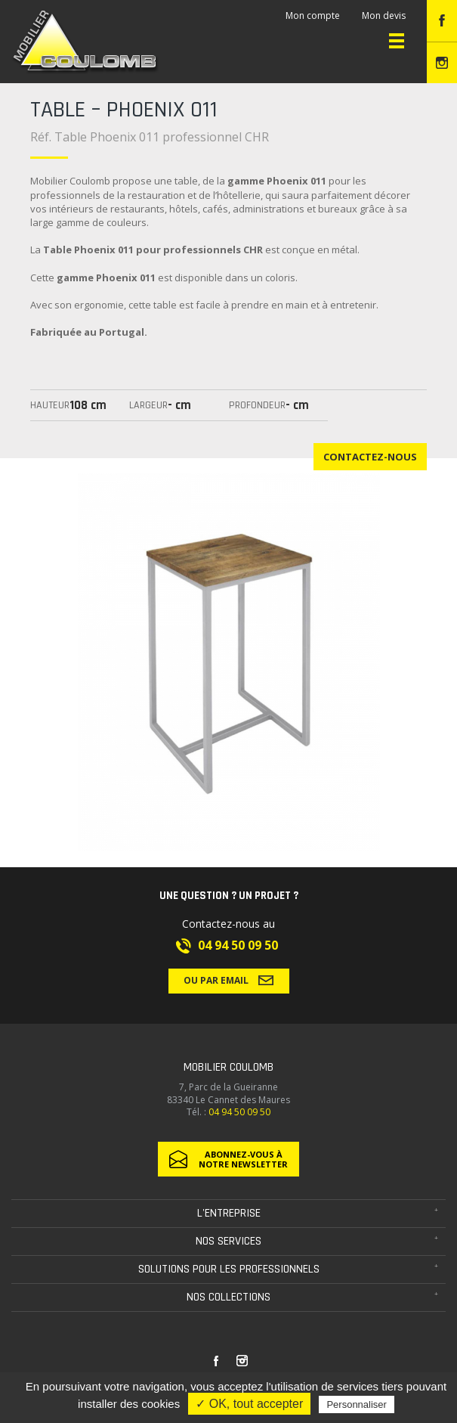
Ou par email (228, 979)
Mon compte (313, 15)
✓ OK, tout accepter (249, 1403)
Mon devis (384, 15)
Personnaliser (356, 1404)
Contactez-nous (370, 456)
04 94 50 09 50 (238, 945)
